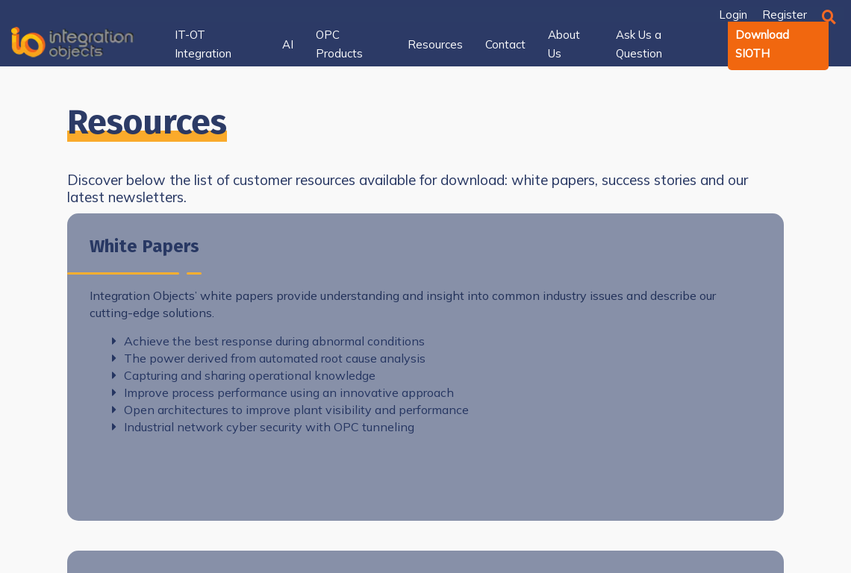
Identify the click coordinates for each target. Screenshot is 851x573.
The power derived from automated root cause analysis (269, 358)
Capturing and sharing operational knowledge (243, 375)
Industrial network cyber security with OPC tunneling (263, 426)
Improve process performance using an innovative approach (283, 392)
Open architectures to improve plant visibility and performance (290, 409)
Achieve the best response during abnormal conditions (268, 341)
